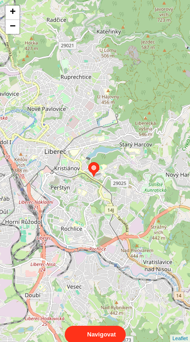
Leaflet (180, 330)
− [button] (13, 27)
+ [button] (13, 12)
